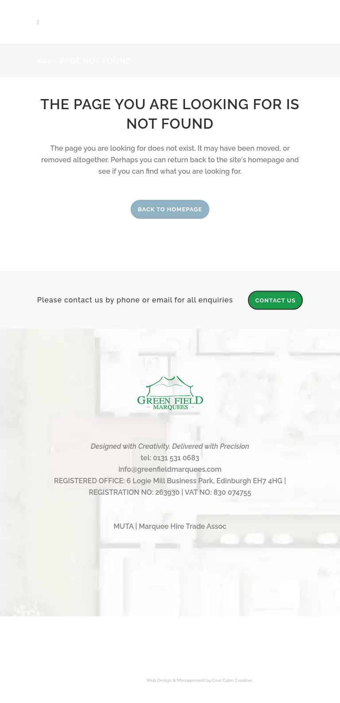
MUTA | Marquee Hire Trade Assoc (169, 526)
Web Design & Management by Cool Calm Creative (199, 680)
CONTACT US (275, 300)
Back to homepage (170, 209)
